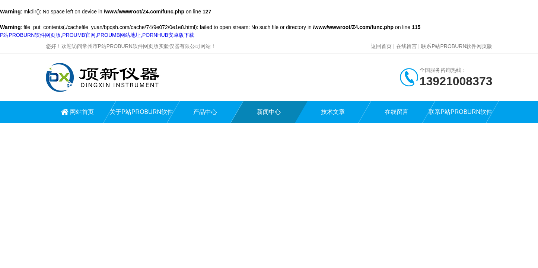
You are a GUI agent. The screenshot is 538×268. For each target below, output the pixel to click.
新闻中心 (269, 112)
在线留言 (406, 46)
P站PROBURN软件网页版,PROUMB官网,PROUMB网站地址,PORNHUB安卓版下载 (97, 35)
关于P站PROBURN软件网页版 (141, 116)
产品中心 (205, 112)
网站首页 (82, 112)
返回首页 (381, 46)
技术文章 (333, 112)
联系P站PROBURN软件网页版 (456, 46)
